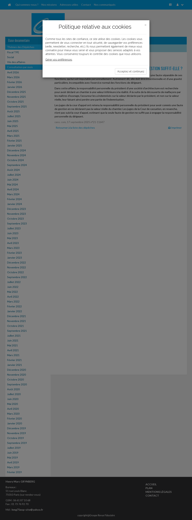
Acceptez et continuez (130, 71)
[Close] (145, 25)
